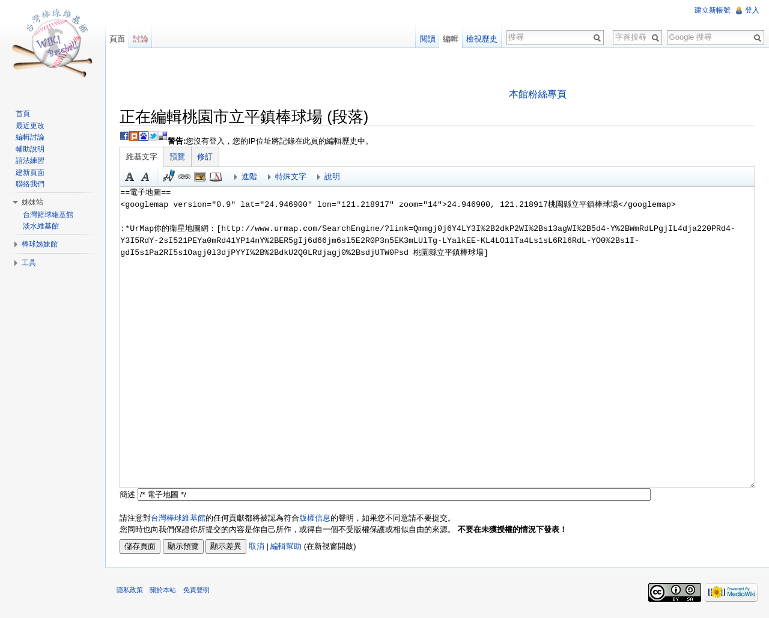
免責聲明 (197, 591)
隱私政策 (131, 591)
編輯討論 (30, 137)
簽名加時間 (170, 177)
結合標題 (201, 177)
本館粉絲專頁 (538, 94)
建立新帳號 (713, 10)
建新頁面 (30, 172)
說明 (333, 177)
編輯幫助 (287, 546)
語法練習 (30, 160)
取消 (258, 546)
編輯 (450, 38)
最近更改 (30, 125)
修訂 (206, 157)
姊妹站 (33, 202)
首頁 (23, 113)
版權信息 (316, 517)
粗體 (131, 177)
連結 (185, 177)
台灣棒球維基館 (179, 517)
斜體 (146, 177)
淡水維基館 (41, 226)
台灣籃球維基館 (48, 214)
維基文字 (143, 157)
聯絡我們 (30, 184)
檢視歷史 (481, 38)
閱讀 (427, 38)
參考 (217, 177)
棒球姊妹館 (40, 244)
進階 (250, 177)
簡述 (128, 494)
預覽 (178, 157)
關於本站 (164, 591)
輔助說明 (30, 149)
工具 (29, 263)
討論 (141, 38)
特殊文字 (292, 177)
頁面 (118, 38)
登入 (752, 10)
